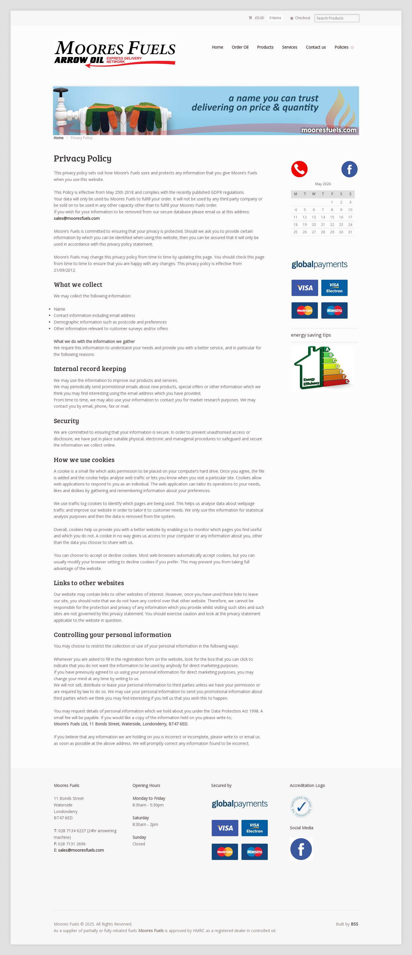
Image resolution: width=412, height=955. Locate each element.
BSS (354, 924)
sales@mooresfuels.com (77, 218)
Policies (341, 47)
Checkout (302, 17)
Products (265, 47)
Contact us (316, 47)
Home (217, 47)
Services (289, 47)
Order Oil (240, 47)
